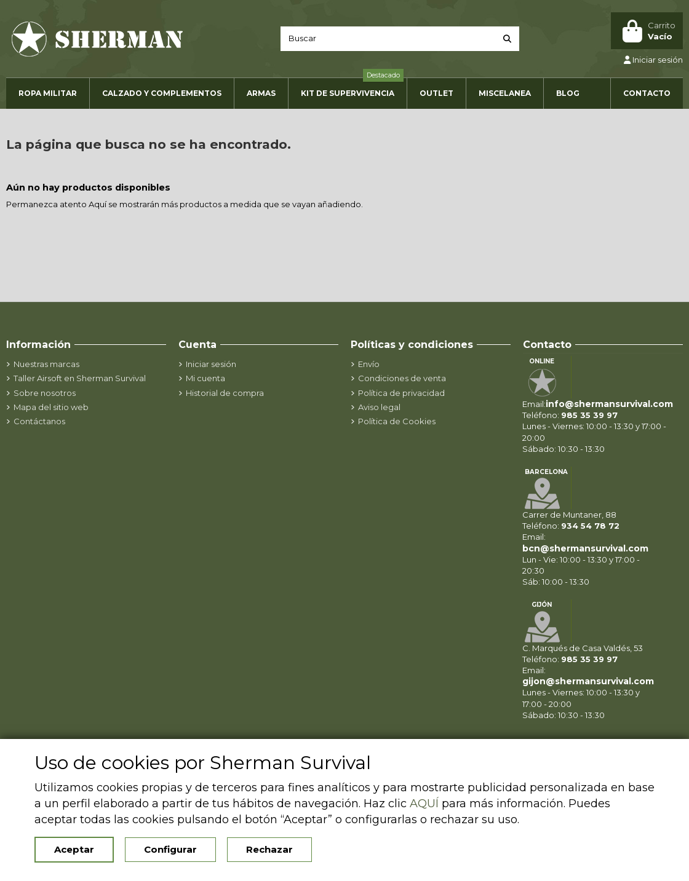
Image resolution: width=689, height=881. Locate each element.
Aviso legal (379, 407)
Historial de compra (225, 393)
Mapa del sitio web (51, 407)
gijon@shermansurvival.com (588, 681)
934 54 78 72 (590, 526)
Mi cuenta (205, 378)
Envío (369, 364)
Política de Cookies (397, 421)
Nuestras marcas (46, 364)
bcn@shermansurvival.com (585, 548)
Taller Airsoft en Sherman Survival (80, 378)
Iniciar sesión (211, 364)
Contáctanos (39, 421)
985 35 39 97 (589, 415)
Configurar (170, 849)
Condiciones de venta (402, 378)
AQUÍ (424, 803)
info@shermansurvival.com (609, 403)
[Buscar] (507, 38)
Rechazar (269, 849)
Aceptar (74, 849)
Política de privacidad (401, 393)
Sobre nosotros (45, 393)
